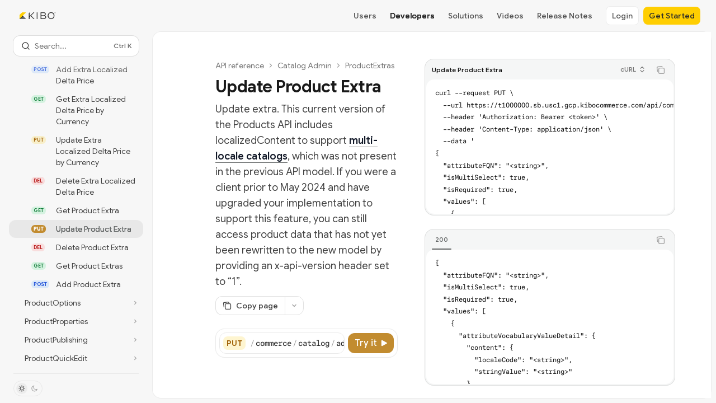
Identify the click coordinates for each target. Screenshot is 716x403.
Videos (510, 16)
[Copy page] (250, 305)
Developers (412, 16)
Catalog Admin (304, 65)
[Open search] (76, 46)
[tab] (441, 239)
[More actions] (294, 305)
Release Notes (564, 16)
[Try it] (371, 343)
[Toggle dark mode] (28, 388)
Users (365, 16)
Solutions (465, 16)
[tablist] (537, 240)
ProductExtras (369, 65)
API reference (239, 65)
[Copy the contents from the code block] (660, 70)
